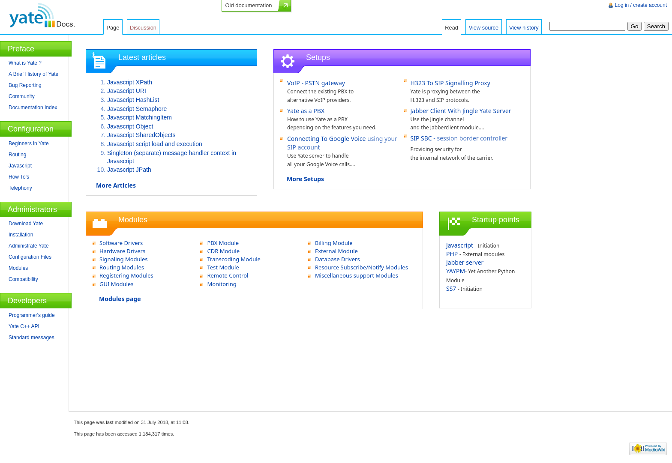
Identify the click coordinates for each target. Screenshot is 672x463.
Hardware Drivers (122, 251)
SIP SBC (421, 138)
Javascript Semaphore (137, 108)
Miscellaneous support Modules (356, 275)
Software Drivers (121, 243)
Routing (17, 155)
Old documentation (248, 5)
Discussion (143, 27)
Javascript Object (130, 126)
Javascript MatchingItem (139, 117)
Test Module (223, 267)
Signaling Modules (123, 259)
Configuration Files (30, 257)
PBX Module (223, 243)
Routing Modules (121, 267)
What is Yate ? (25, 63)
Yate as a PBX (305, 111)
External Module (336, 251)
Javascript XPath (129, 82)
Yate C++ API (24, 326)
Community (22, 96)
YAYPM (455, 271)
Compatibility (23, 279)
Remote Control (227, 275)
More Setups (305, 179)
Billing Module (334, 243)
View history (524, 27)
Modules (18, 268)
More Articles (116, 185)
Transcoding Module (233, 259)
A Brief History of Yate (33, 74)
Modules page (120, 299)
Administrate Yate (29, 246)
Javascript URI (126, 90)
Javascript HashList (133, 99)
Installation (21, 235)
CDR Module (223, 251)
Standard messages (31, 338)
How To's (19, 177)
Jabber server (464, 262)
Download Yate (26, 224)
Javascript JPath (129, 169)
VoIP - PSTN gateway (316, 83)
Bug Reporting (25, 85)
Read (451, 27)
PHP (452, 254)
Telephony (20, 188)
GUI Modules (116, 284)
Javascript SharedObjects (141, 134)
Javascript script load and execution (154, 143)
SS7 (451, 288)
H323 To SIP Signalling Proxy (450, 83)
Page (112, 27)
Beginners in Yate (29, 143)
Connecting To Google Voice (326, 138)
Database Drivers (337, 259)
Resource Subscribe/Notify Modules (361, 267)
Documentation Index (33, 108)
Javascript (459, 245)
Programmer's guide (32, 315)
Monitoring (221, 284)
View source (483, 27)
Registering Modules (126, 275)
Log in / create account (641, 5)
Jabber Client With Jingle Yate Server (461, 111)
